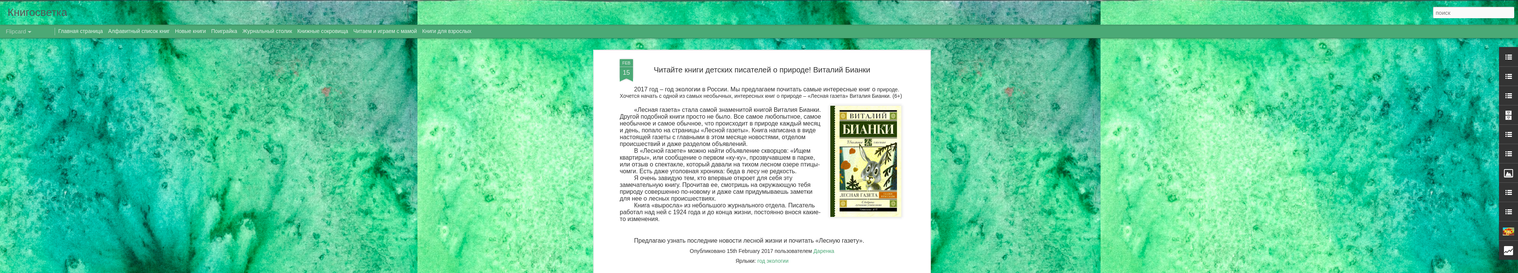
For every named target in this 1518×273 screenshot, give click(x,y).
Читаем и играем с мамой (385, 31)
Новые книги (190, 31)
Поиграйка (224, 31)
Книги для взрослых (447, 31)
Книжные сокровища (322, 31)
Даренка (824, 251)
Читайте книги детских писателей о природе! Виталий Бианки (762, 70)
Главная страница (80, 31)
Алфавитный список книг (139, 31)
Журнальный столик (267, 31)
